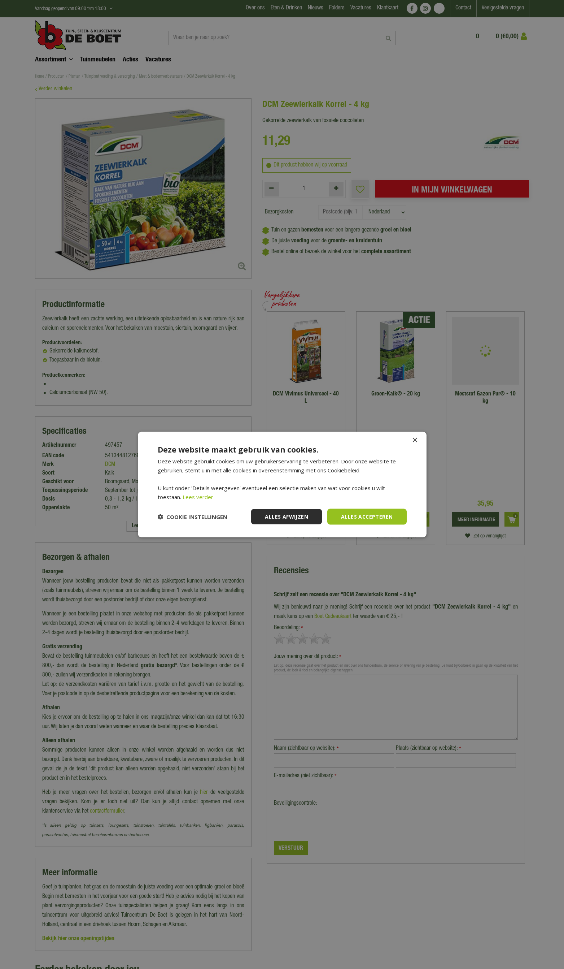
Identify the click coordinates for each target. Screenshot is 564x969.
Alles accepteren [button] (367, 516)
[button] (192, 517)
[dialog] (282, 484)
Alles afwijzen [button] (286, 516)
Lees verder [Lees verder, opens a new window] (198, 496)
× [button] (414, 440)
